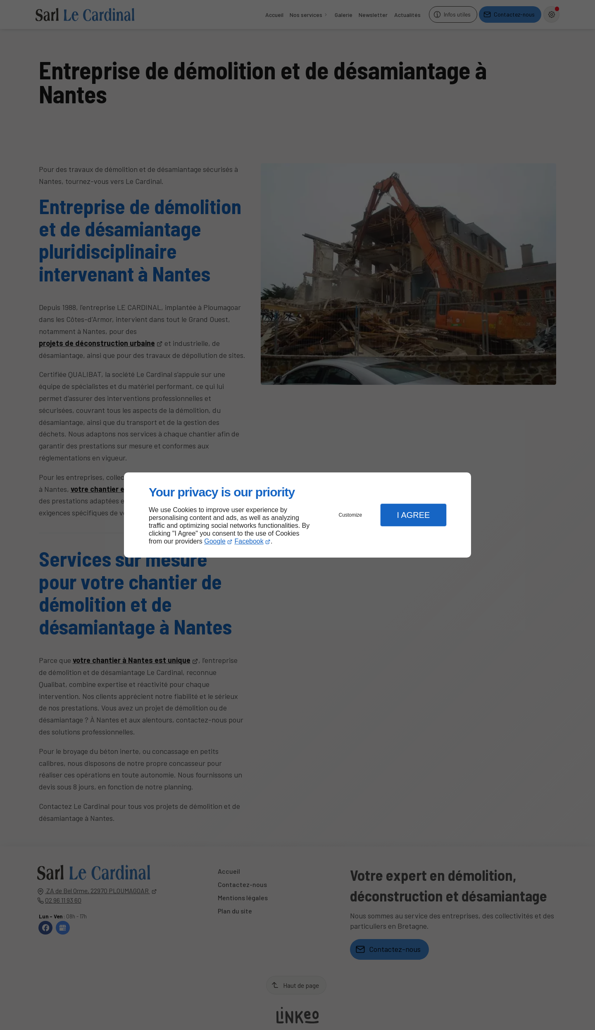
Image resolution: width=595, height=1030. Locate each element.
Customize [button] (350, 515)
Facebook (249, 541)
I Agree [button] (413, 515)
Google (215, 541)
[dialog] (297, 515)
